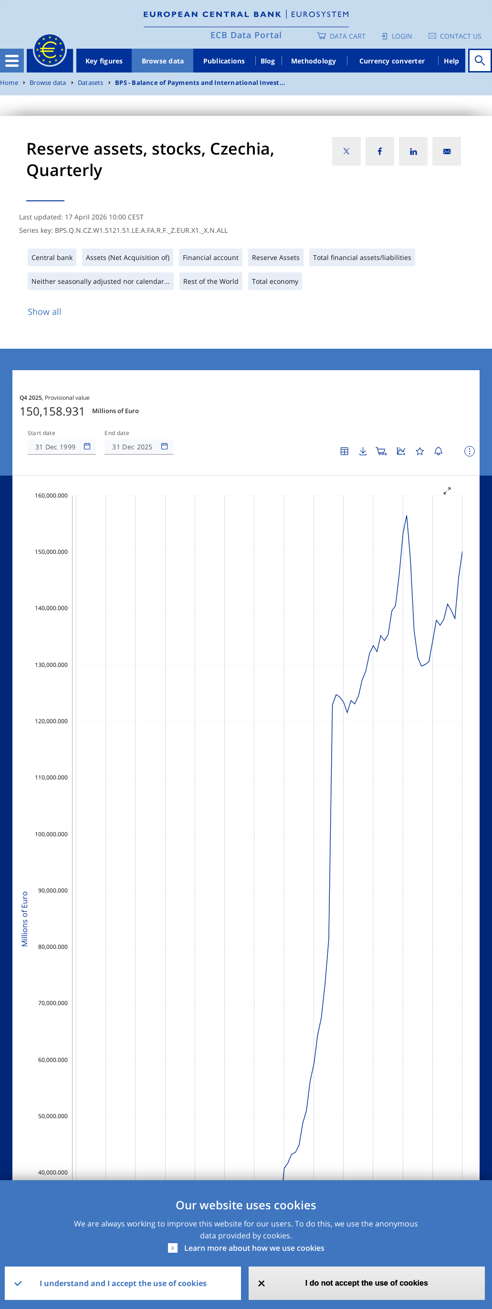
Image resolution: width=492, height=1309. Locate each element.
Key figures (104, 60)
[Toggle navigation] (12, 61)
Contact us (461, 36)
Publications (224, 60)
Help (452, 60)
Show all (45, 311)
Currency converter (392, 60)
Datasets (91, 83)
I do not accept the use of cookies (366, 1283)
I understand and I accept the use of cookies (123, 1283)
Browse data (163, 60)
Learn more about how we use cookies (254, 1248)
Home (9, 83)
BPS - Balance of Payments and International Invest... (200, 83)
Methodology (313, 60)
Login (402, 36)
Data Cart (348, 36)
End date (117, 433)
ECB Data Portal (246, 35)
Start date (41, 433)
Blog (268, 60)
